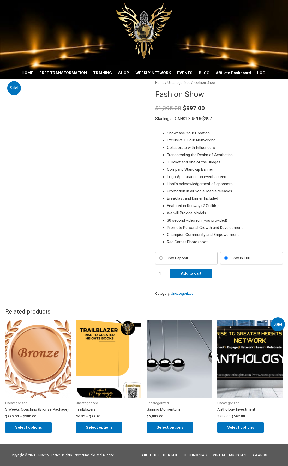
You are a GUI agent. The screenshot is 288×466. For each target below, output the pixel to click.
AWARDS (259, 455)
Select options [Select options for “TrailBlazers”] (99, 427)
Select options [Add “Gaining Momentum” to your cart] (170, 427)
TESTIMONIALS (196, 455)
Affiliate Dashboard (233, 72)
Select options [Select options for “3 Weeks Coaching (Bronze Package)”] (29, 427)
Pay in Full (241, 258)
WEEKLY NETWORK (153, 72)
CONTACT (171, 455)
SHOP (123, 72)
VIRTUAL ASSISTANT (230, 455)
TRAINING (102, 72)
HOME (27, 72)
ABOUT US (150, 455)
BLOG (204, 72)
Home (160, 82)
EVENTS (185, 72)
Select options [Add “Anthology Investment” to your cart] (241, 427)
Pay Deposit (178, 258)
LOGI (261, 72)
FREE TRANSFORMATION (63, 72)
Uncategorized (180, 82)
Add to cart (191, 273)
